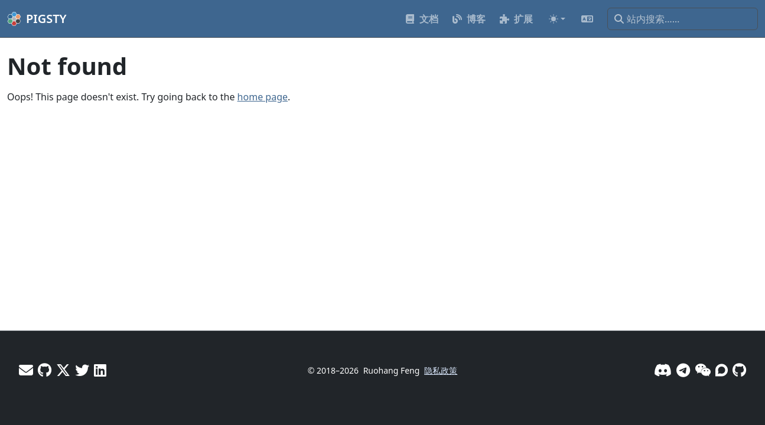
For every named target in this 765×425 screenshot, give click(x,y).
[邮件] (26, 370)
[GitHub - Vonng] (44, 370)
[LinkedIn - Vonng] (100, 370)
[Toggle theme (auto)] (557, 19)
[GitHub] (739, 370)
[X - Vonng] (63, 370)
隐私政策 (440, 370)
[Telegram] (683, 370)
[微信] (703, 370)
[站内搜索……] (682, 19)
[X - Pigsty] (82, 370)
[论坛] (721, 370)
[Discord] (663, 370)
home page (262, 96)
